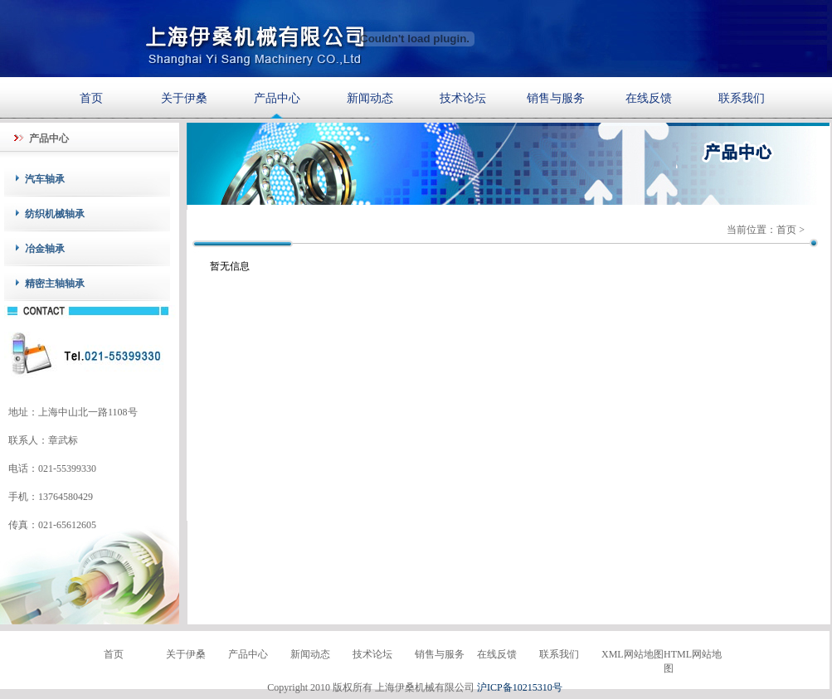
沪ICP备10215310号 (519, 687)
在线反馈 (648, 97)
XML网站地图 (632, 654)
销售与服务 (556, 97)
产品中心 (277, 97)
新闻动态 (370, 97)
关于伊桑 (184, 97)
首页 (91, 97)
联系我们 (741, 97)
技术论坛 (463, 97)
